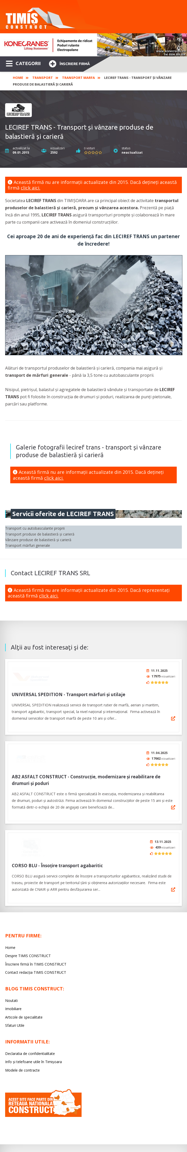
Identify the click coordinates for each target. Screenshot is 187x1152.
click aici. (30, 188)
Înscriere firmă (69, 63)
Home (18, 77)
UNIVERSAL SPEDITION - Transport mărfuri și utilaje (68, 693)
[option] (93, 44)
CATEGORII (23, 63)
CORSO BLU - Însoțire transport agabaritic (57, 860)
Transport (42, 77)
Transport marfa (78, 77)
